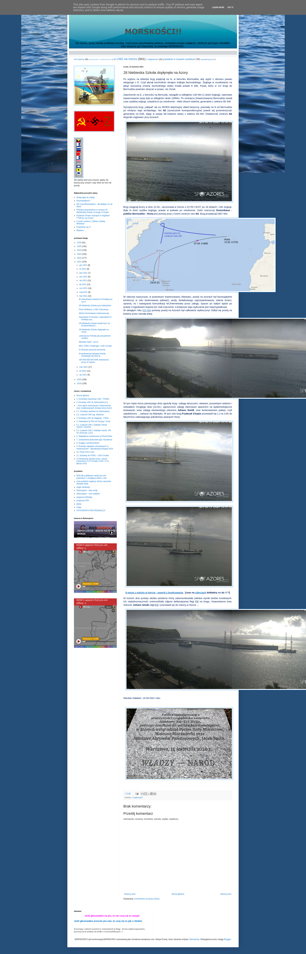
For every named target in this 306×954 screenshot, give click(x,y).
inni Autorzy (79, 59)
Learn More (218, 7)
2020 (79, 379)
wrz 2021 (83, 277)
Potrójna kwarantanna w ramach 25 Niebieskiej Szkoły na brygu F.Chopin (92, 211)
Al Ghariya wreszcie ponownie (92, 350)
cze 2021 (83, 288)
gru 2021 (83, 265)
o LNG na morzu (125, 59)
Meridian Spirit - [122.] (88, 342)
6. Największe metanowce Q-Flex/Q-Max (94, 436)
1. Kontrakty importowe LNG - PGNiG (92, 399)
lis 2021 (83, 269)
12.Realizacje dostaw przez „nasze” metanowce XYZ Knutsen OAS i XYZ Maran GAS (92, 461)
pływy (78, 504)
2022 (79, 258)
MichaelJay (194, 939)
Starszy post (225, 894)
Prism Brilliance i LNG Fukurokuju (93, 309)
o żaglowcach (152, 59)
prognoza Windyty (84, 497)
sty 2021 (83, 375)
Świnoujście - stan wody (86, 490)
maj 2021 (83, 292)
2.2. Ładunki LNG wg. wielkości (90, 414)
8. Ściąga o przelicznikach (87, 443)
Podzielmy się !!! (83, 227)
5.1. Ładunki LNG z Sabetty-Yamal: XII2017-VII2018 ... (91, 426)
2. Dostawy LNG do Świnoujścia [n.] (92, 402)
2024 (79, 250)
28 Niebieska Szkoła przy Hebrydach (95, 305)
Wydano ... (81, 230)
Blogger (227, 939)
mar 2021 (83, 367)
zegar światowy (83, 487)
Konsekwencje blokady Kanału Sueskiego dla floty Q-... (92, 354)
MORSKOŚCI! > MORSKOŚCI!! (100, 59)
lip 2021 (83, 284)
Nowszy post (129, 894)
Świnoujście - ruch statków (88, 494)
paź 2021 (83, 273)
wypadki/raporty (206, 59)
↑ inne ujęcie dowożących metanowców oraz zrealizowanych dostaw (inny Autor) (94, 406)
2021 (79, 262)
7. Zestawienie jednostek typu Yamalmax (94, 440)
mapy (78, 507)
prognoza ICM (82, 500)
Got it (230, 7)
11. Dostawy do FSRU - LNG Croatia (92, 455)
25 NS (146, 310)
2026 (79, 242)
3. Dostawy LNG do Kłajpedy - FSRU (92, 418)
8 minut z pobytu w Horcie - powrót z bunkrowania (154, 592)
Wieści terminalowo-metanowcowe (94, 313)
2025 (79, 246)
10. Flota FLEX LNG (85, 452)
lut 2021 (83, 371)
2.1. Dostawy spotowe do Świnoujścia (93, 411)
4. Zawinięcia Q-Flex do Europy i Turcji (93, 421)
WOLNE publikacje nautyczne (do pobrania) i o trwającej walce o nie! (91, 476)
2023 (79, 254)
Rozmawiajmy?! (83, 201)
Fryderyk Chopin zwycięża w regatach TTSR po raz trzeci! (93, 216)
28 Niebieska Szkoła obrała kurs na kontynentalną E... (94, 324)
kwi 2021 (83, 296)
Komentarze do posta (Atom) (146, 899)
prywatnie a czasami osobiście (179, 59)
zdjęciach (200, 592)
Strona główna (178, 894)
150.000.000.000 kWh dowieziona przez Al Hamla (94, 361)
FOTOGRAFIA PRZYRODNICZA (90, 510)
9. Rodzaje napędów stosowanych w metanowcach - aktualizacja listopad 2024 (94, 447)
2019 (79, 383)
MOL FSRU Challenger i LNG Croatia (95, 346)
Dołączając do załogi (85, 197)
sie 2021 (83, 280)
